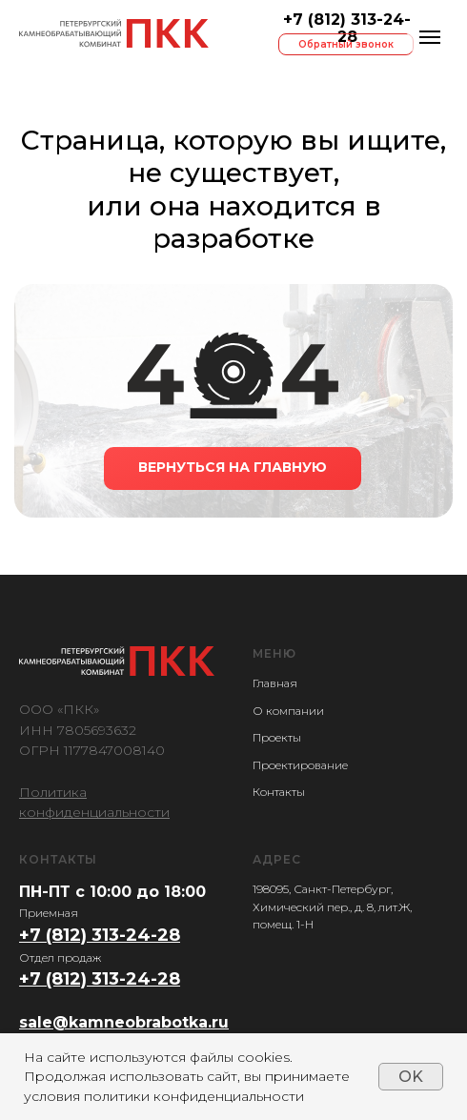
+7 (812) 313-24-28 (347, 28)
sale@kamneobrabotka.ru (124, 1022)
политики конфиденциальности (194, 1096)
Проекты (277, 737)
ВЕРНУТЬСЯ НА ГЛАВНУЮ (232, 467)
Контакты (279, 791)
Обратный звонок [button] (346, 44)
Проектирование (300, 765)
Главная (275, 683)
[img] (114, 33)
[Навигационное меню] (429, 37)
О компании (288, 710)
